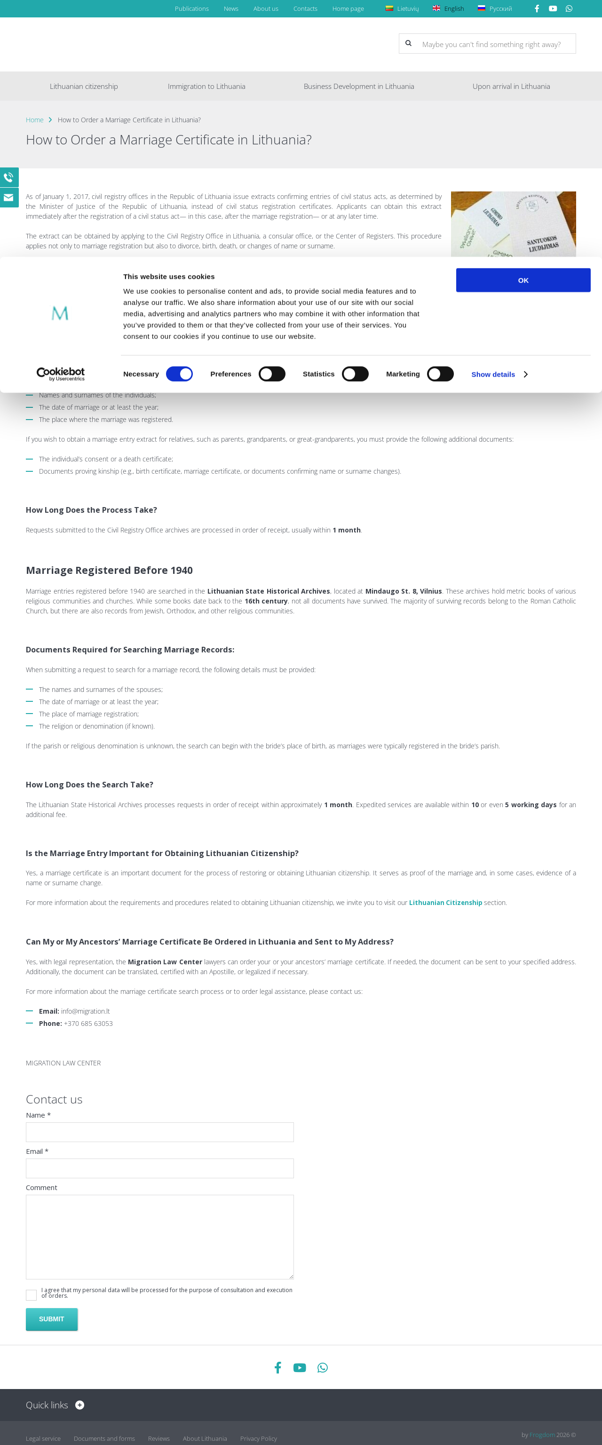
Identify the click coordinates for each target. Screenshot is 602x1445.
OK (523, 23)
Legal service (43, 1434)
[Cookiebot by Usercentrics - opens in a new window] (61, 118)
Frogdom (542, 1434)
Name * (38, 1114)
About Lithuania (205, 1434)
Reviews (159, 1434)
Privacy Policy (258, 1434)
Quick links (52, 1404)
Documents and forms (104, 1434)
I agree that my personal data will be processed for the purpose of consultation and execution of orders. (167, 1292)
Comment (41, 1187)
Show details (493, 117)
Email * (37, 1150)
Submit (51, 1318)
